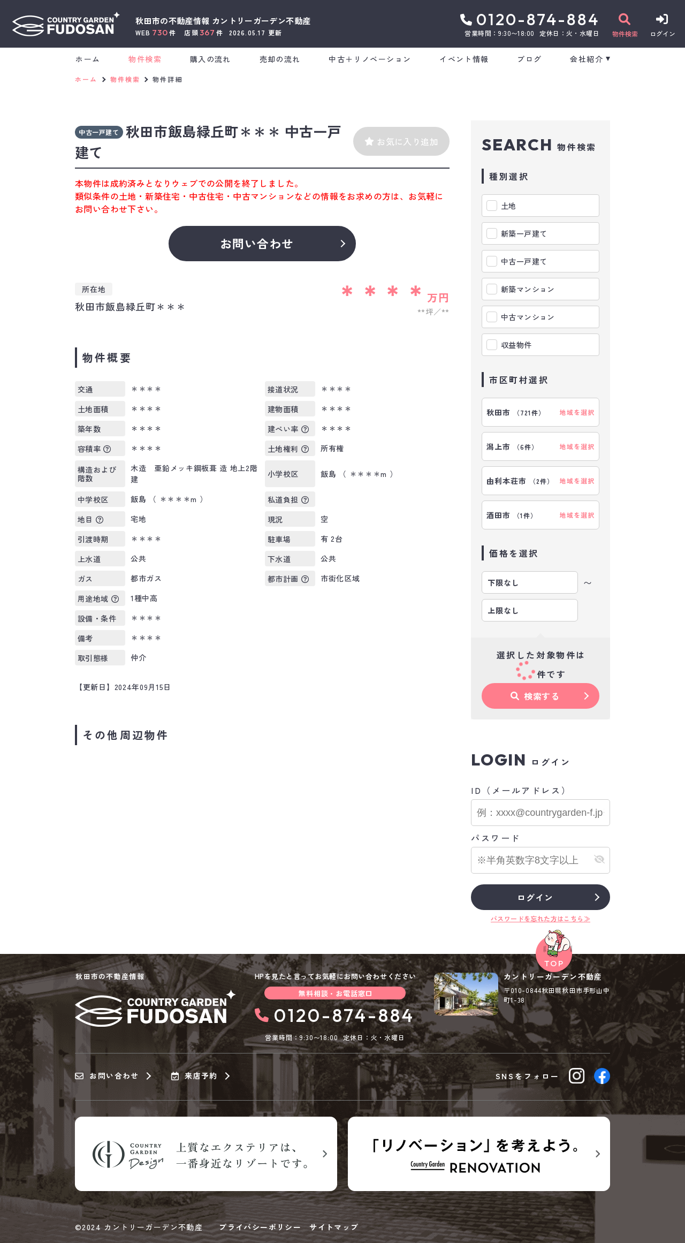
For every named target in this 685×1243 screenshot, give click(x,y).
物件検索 (145, 59)
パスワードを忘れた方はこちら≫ (540, 918)
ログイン (535, 897)
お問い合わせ (257, 243)
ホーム (87, 59)
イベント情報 (464, 59)
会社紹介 (586, 59)
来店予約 (194, 1076)
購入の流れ (210, 59)
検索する (535, 695)
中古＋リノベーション (370, 59)
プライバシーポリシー (260, 1227)
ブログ (529, 59)
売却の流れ (280, 59)
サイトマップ (334, 1227)
